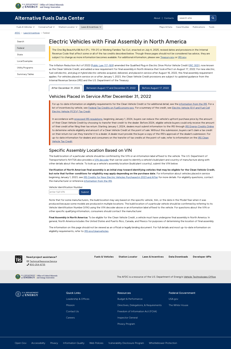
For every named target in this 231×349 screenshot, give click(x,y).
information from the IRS (193, 104)
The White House (178, 305)
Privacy (54, 343)
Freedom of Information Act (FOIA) (137, 311)
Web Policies (96, 343)
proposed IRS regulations (88, 118)
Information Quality (73, 343)
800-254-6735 (36, 264)
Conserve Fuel (46, 27)
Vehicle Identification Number (66, 187)
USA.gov (173, 298)
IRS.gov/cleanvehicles (96, 231)
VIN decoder (101, 159)
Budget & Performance (130, 298)
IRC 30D (194, 65)
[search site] (194, 18)
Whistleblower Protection (163, 343)
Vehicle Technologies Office (200, 276)
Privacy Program (126, 323)
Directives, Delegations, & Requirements (139, 305)
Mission (70, 305)
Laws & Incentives (91, 27)
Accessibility (38, 343)
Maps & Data (165, 27)
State (20, 54)
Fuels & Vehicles (26, 27)
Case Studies (182, 27)
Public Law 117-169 (102, 65)
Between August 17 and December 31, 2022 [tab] (111, 87)
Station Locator (68, 27)
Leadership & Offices (77, 298)
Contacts (169, 18)
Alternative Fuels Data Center (49, 18)
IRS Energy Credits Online (199, 126)
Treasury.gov (167, 57)
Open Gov (20, 343)
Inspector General (127, 317)
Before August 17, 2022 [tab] (155, 87)
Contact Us (72, 311)
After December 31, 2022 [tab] (66, 87)
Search (20, 41)
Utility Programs (25, 67)
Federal (20, 48)
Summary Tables (25, 74)
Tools (211, 27)
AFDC (17, 33)
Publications (199, 27)
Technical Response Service (42, 261)
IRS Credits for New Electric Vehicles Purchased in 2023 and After (120, 177)
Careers (70, 317)
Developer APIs (202, 256)
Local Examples (25, 61)
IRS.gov (182, 57)
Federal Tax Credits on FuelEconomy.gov (111, 107)
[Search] (213, 18)
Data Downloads (178, 256)
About (157, 18)
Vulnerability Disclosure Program (126, 343)
